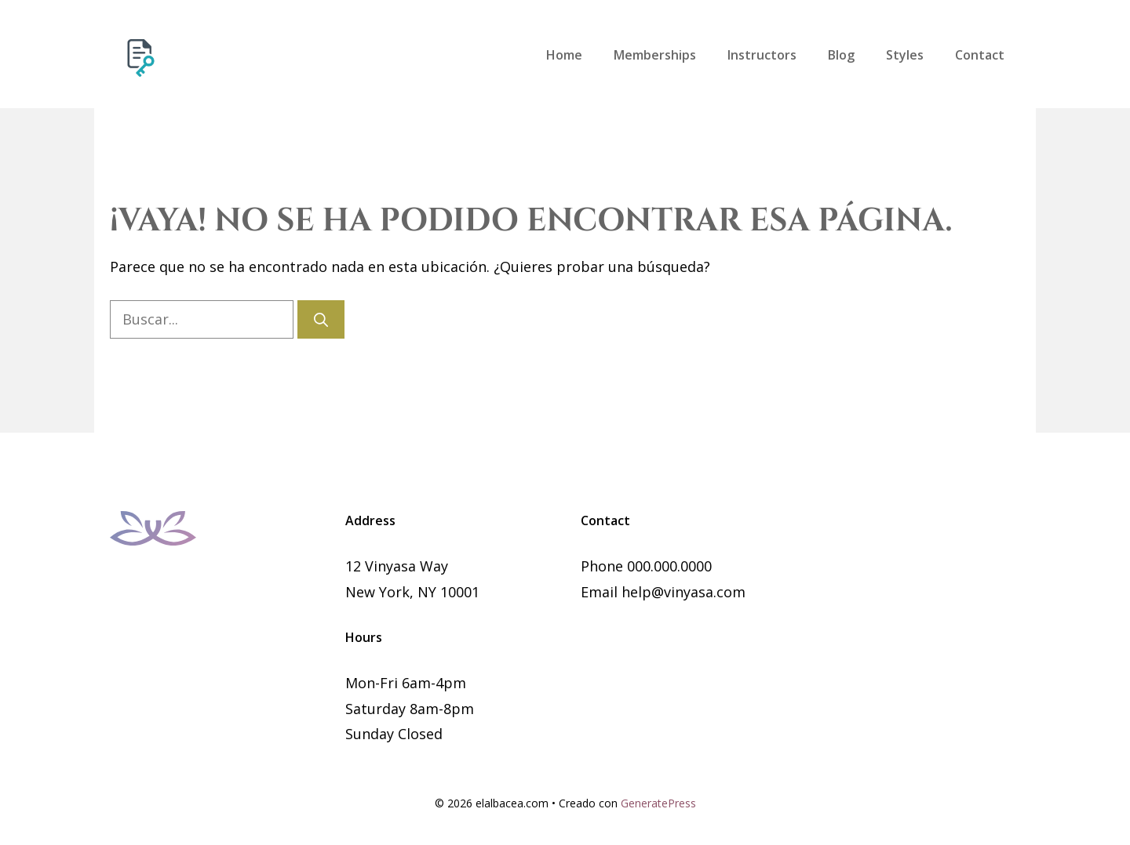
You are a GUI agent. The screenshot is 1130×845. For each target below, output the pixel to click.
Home (564, 54)
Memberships (655, 54)
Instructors (761, 54)
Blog (841, 54)
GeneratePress (658, 803)
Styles (905, 54)
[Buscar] (320, 319)
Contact (979, 54)
